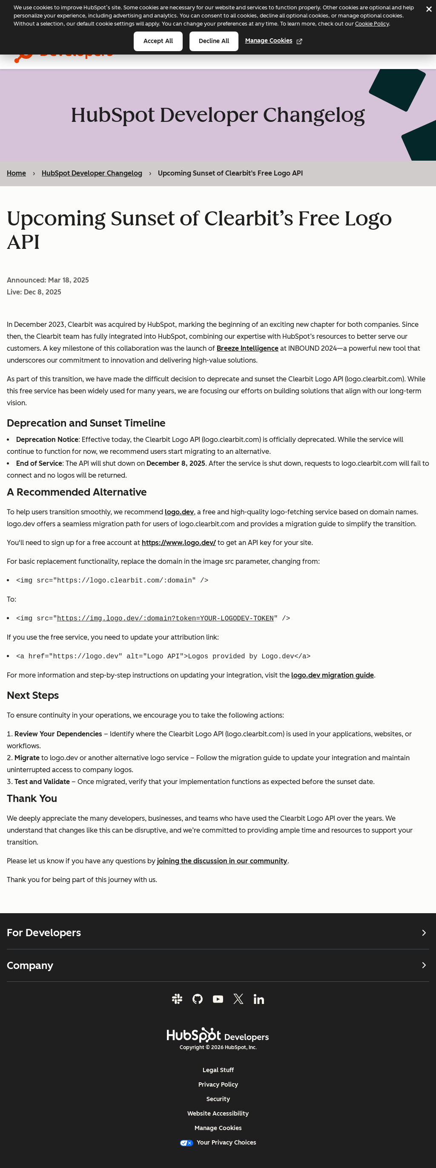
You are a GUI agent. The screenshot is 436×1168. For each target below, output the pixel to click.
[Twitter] (238, 999)
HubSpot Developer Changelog (92, 173)
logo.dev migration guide (332, 675)
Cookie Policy (372, 23)
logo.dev (179, 512)
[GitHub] (197, 999)
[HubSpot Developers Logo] (218, 1035)
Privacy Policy (218, 1084)
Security (218, 1099)
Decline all (214, 41)
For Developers (218, 933)
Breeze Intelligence (247, 348)
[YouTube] (218, 999)
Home (16, 173)
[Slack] (177, 999)
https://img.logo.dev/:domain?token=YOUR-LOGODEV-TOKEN (165, 618)
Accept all (158, 41)
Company (218, 965)
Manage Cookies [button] (218, 1128)
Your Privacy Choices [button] (218, 1142)
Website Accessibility (218, 1113)
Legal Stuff (218, 1070)
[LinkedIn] (259, 999)
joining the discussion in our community (222, 861)
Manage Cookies (274, 40)
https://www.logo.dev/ (179, 543)
